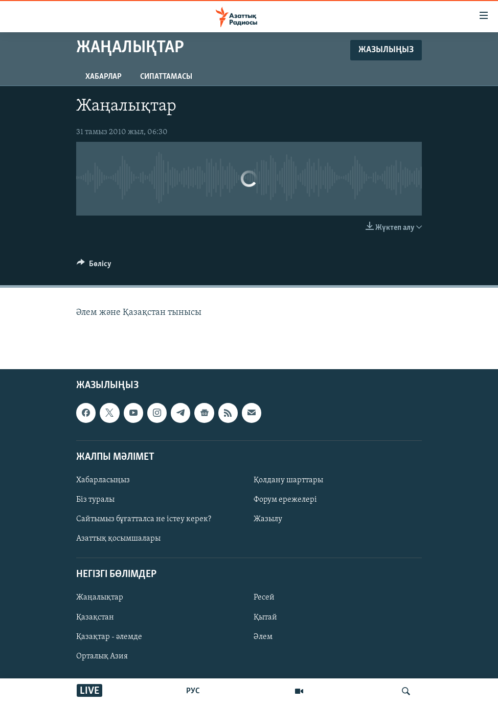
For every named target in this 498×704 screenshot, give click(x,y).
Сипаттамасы (166, 77)
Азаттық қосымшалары (118, 539)
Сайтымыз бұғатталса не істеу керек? (143, 519)
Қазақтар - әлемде (109, 636)
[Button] (94, 266)
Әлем (263, 636)
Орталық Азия (102, 656)
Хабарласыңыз (103, 480)
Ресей (264, 597)
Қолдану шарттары (288, 480)
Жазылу (268, 519)
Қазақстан (95, 617)
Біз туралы (95, 500)
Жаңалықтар (99, 597)
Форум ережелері (285, 500)
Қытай (265, 617)
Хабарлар (103, 77)
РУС (193, 691)
